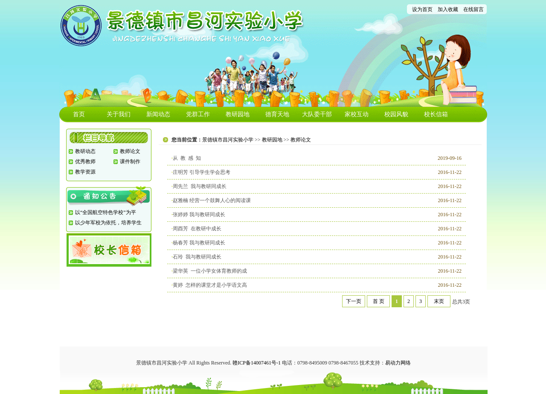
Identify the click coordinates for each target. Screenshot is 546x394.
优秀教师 (85, 162)
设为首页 (422, 9)
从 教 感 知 (187, 158)
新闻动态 (158, 114)
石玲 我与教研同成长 (197, 257)
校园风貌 (396, 114)
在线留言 (473, 9)
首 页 (378, 301)
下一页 (353, 301)
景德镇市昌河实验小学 (227, 140)
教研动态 (85, 151)
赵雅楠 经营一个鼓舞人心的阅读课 (212, 200)
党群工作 (198, 114)
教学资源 (85, 172)
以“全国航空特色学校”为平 (105, 212)
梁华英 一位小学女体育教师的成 (210, 271)
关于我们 (119, 114)
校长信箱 (436, 114)
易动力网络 (398, 363)
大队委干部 (317, 114)
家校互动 (357, 114)
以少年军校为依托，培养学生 (108, 223)
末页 (439, 301)
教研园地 (238, 114)
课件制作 (130, 162)
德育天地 (277, 114)
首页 (79, 114)
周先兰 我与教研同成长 (200, 186)
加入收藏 (448, 9)
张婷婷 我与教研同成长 (199, 215)
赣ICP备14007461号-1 (256, 363)
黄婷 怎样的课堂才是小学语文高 (210, 285)
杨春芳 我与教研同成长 (199, 243)
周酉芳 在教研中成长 (197, 229)
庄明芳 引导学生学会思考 (201, 172)
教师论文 (130, 151)
